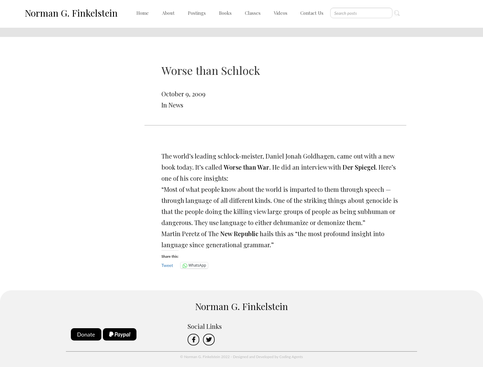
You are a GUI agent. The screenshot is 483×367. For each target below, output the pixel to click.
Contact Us (311, 13)
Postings (197, 13)
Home (142, 13)
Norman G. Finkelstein (71, 13)
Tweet (167, 265)
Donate (86, 334)
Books (225, 13)
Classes (253, 13)
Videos (280, 13)
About (168, 13)
